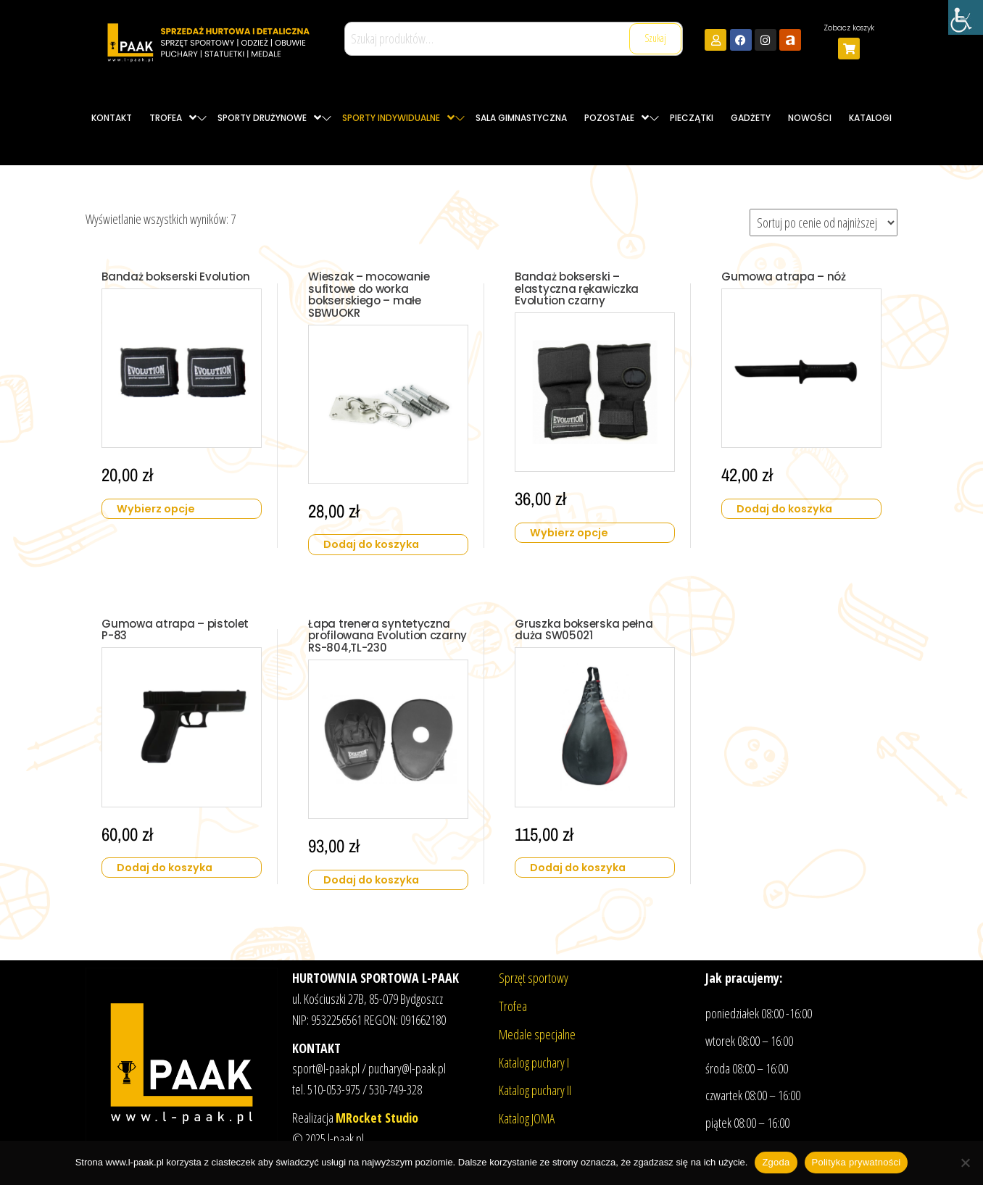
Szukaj (655, 38)
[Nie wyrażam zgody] (965, 1162)
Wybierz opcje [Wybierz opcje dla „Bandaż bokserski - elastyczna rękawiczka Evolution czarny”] (574, 526)
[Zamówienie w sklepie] (823, 222)
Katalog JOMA (527, 1118)
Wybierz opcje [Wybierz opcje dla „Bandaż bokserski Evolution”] (161, 514)
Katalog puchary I (534, 1061)
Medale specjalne (537, 1033)
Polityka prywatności (856, 1162)
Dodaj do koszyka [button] (377, 538)
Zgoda (775, 1162)
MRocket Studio (377, 1117)
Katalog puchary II (535, 1090)
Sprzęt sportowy (533, 977)
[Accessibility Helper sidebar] (965, 17)
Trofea (513, 1006)
